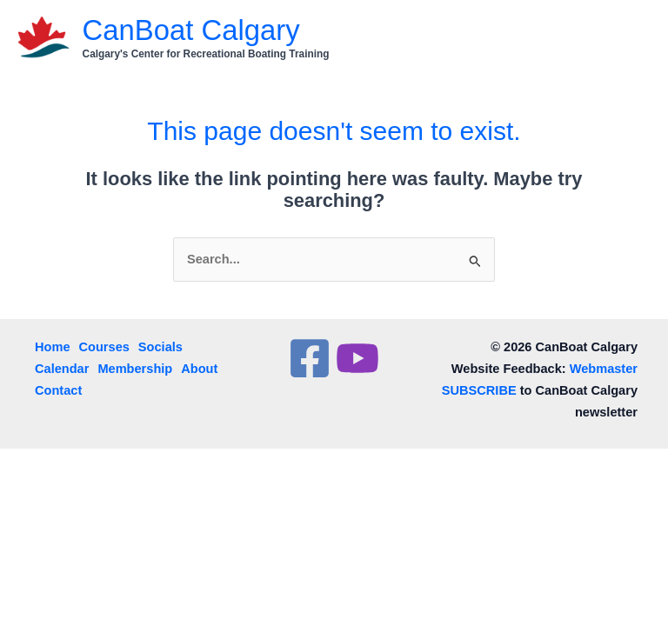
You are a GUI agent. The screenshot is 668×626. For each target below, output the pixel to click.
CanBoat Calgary (191, 30)
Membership (134, 369)
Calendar (62, 369)
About (199, 369)
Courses (104, 347)
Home (52, 347)
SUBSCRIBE (479, 390)
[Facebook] (309, 358)
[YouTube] (357, 358)
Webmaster (604, 369)
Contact (58, 390)
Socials (160, 347)
